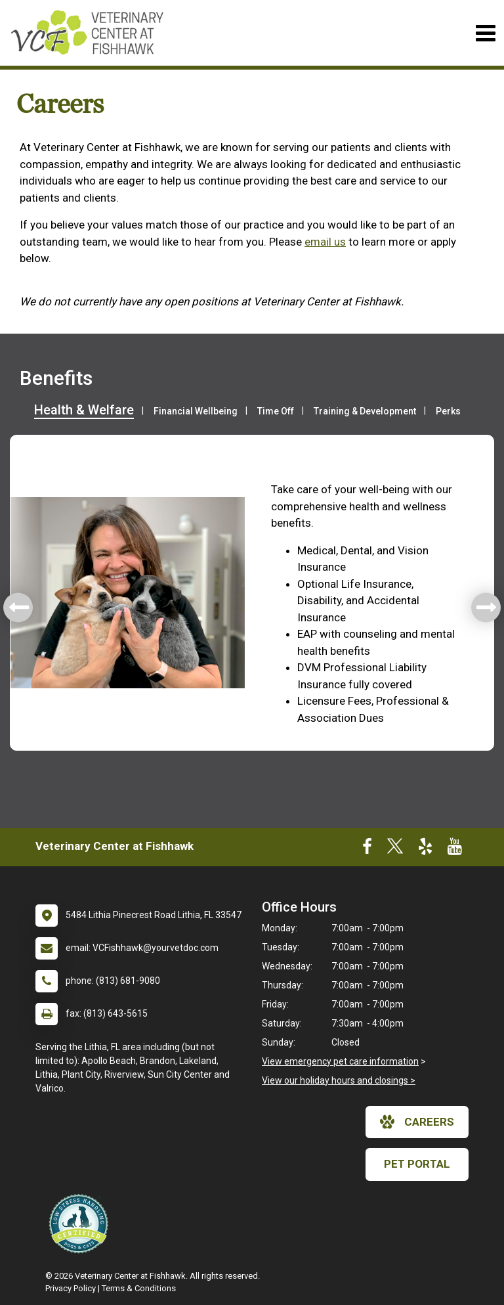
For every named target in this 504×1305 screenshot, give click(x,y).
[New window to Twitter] (395, 849)
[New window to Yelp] (425, 849)
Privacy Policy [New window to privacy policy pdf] (70, 1288)
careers (417, 1122)
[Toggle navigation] (485, 33)
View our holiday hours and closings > (338, 1080)
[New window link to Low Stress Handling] (81, 1223)
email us (325, 241)
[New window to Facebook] (367, 849)
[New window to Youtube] (455, 849)
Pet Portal (417, 1163)
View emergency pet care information (340, 1061)
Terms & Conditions (139, 1288)
